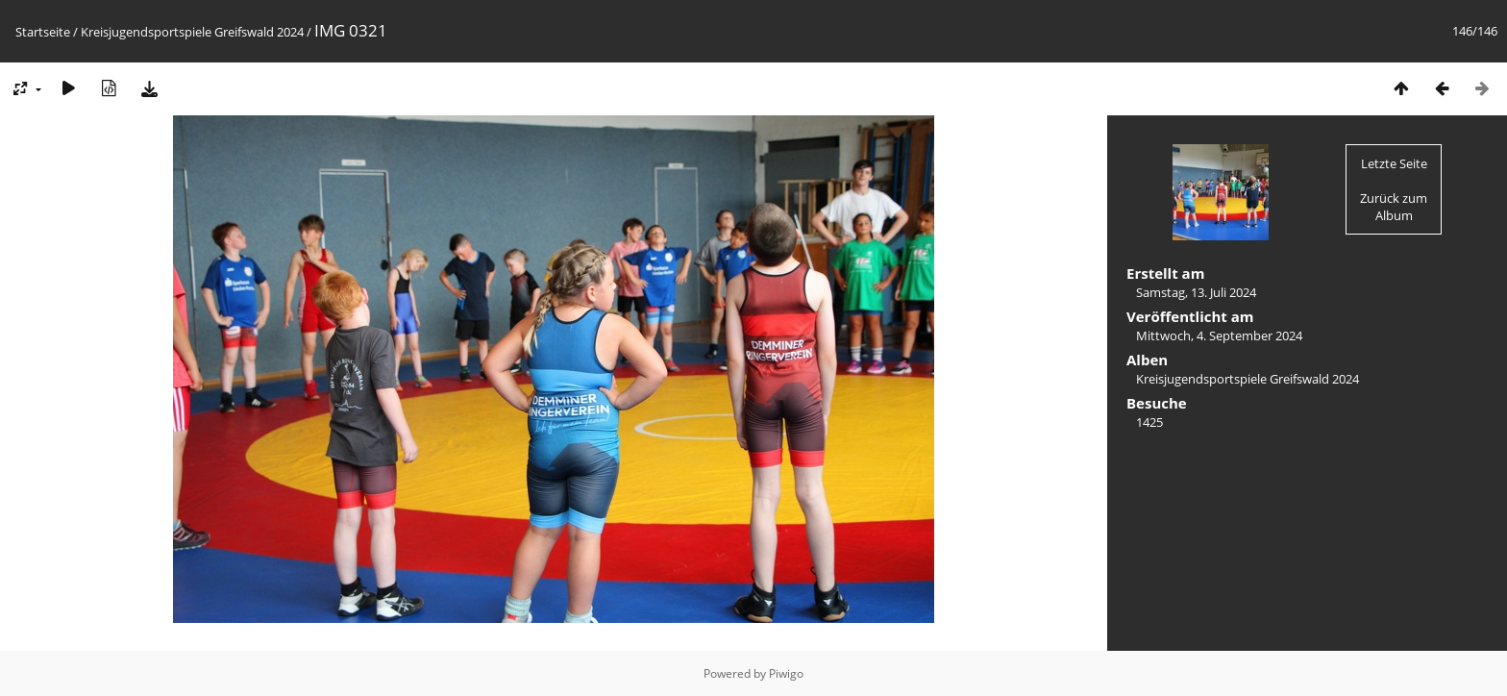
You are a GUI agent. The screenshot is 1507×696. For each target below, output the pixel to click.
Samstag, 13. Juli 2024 (1196, 292)
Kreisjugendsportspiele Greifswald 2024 (192, 31)
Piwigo (786, 673)
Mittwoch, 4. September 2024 (1219, 335)
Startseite (42, 31)
